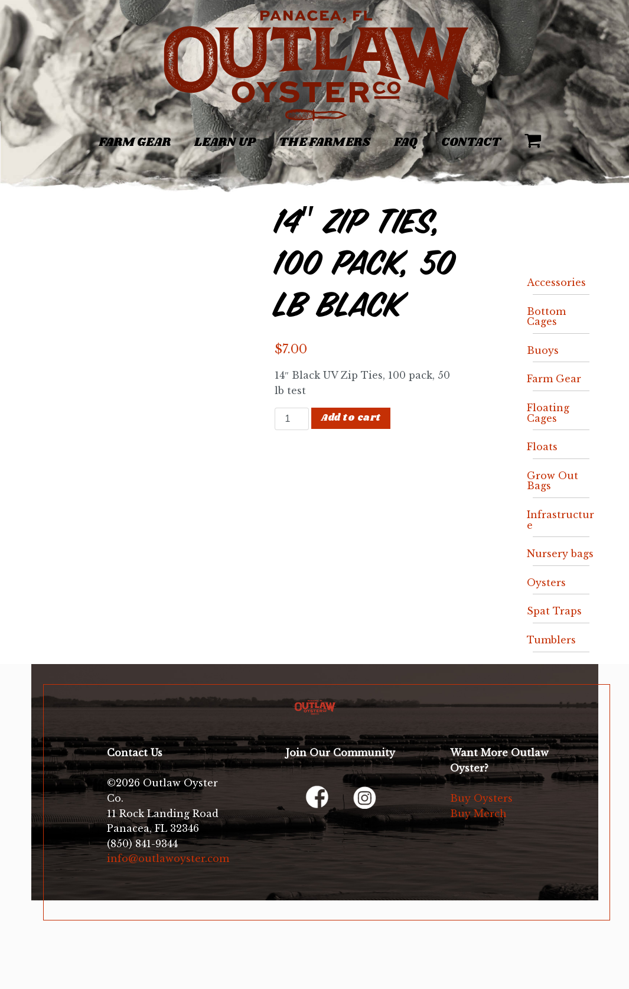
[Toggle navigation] (62, 136)
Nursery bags (560, 553)
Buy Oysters (481, 798)
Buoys (543, 350)
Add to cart (351, 418)
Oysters (546, 582)
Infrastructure (560, 520)
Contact (471, 142)
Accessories (556, 282)
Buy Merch (478, 813)
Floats (542, 447)
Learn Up (224, 142)
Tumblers (551, 640)
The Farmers (324, 142)
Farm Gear (135, 142)
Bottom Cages (546, 316)
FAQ (406, 142)
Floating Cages (548, 413)
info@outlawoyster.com (168, 858)
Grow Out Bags (552, 481)
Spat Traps (554, 611)
